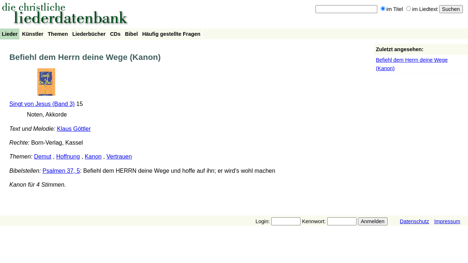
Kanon (93, 156)
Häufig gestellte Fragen (171, 34)
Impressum (447, 221)
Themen (58, 34)
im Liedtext (422, 9)
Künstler (32, 34)
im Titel (392, 9)
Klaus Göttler (74, 129)
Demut (42, 156)
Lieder (10, 34)
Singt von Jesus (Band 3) (42, 104)
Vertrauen (119, 156)
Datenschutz (414, 221)
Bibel (131, 34)
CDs (115, 34)
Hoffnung (68, 156)
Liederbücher (89, 34)
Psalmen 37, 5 (61, 171)
